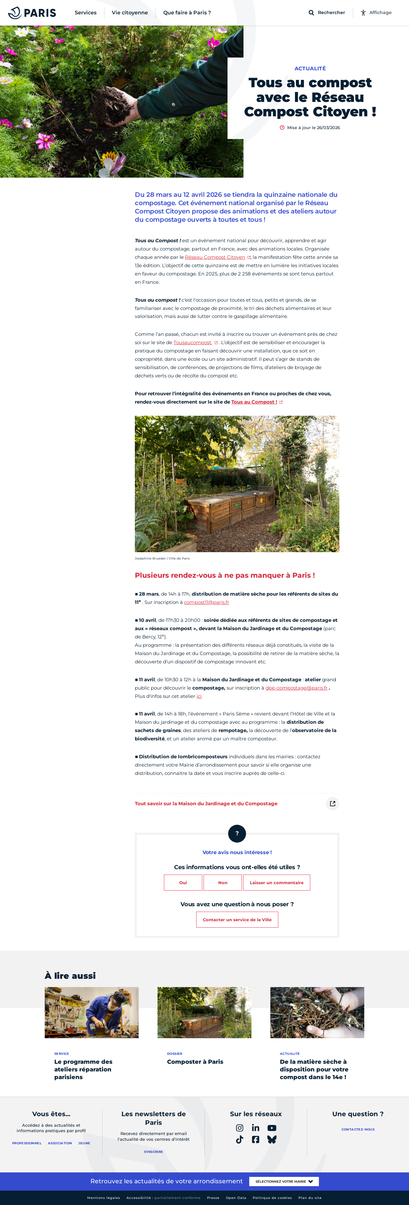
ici (199, 696)
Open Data (236, 1198)
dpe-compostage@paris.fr (297, 688)
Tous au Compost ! (254, 402)
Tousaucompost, (193, 342)
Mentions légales (103, 1198)
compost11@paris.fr (206, 602)
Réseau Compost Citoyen (215, 257)
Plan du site (310, 1198)
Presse (213, 1198)
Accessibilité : (164, 1198)
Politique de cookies (272, 1198)
